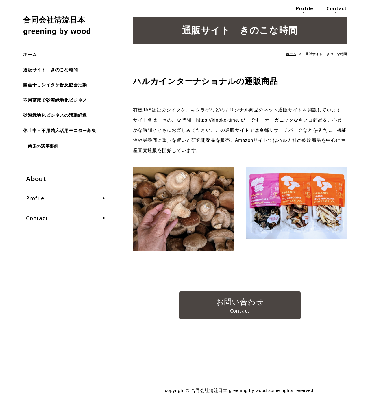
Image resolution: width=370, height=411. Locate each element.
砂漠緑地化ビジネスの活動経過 (55, 115)
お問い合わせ (240, 301)
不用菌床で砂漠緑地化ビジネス (55, 100)
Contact (336, 8)
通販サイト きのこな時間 (50, 69)
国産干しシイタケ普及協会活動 (55, 84)
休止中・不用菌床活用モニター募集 (59, 130)
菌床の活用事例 (43, 146)
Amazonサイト (251, 140)
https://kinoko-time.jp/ (220, 120)
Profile (305, 8)
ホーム (30, 54)
